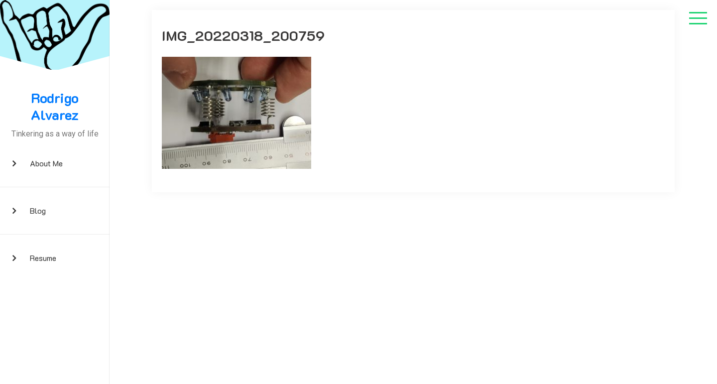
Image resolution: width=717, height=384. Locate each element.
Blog (38, 210)
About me (46, 163)
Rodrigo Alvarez (55, 106)
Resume (43, 258)
